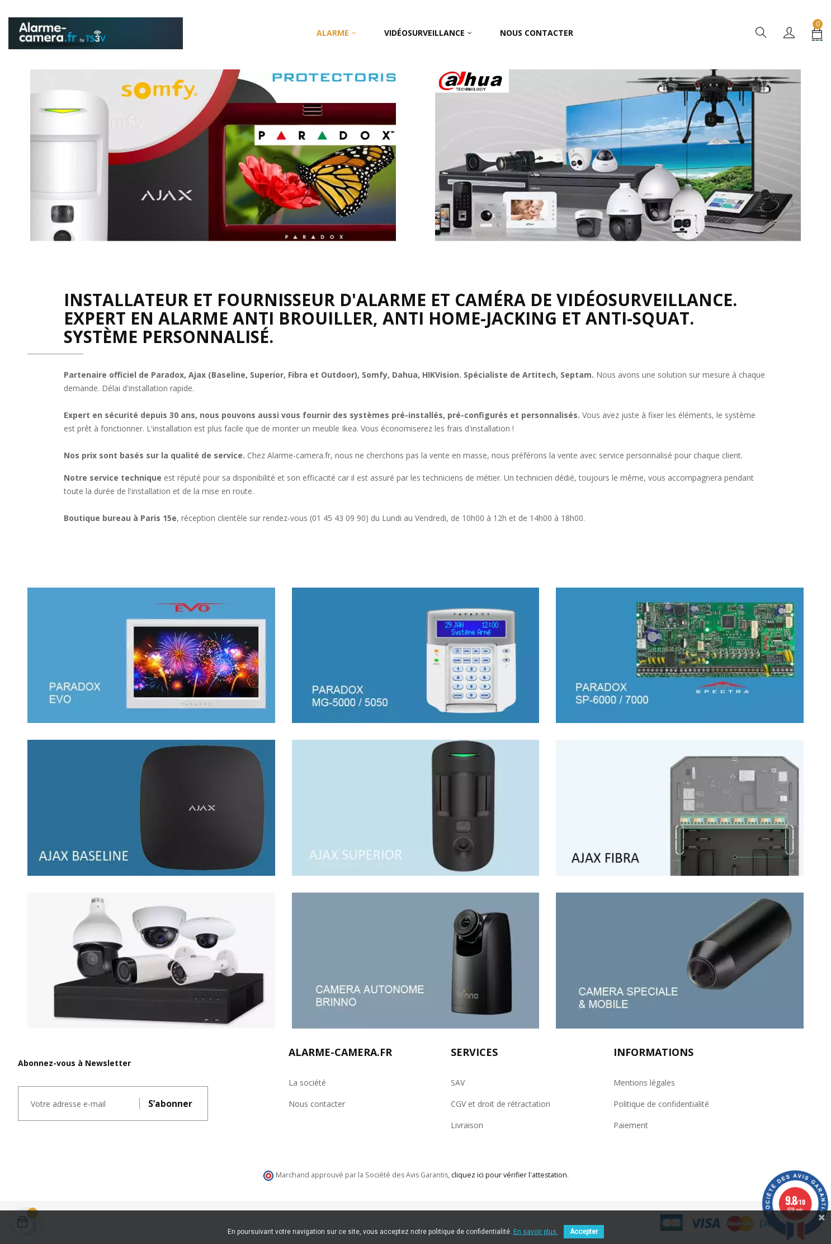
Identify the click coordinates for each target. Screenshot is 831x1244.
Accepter (584, 1232)
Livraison (467, 1125)
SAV (458, 1082)
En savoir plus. (535, 1232)
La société (307, 1082)
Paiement (630, 1125)
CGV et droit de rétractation (500, 1104)
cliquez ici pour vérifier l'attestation (509, 1175)
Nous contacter (317, 1104)
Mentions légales (644, 1082)
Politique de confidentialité (661, 1104)
